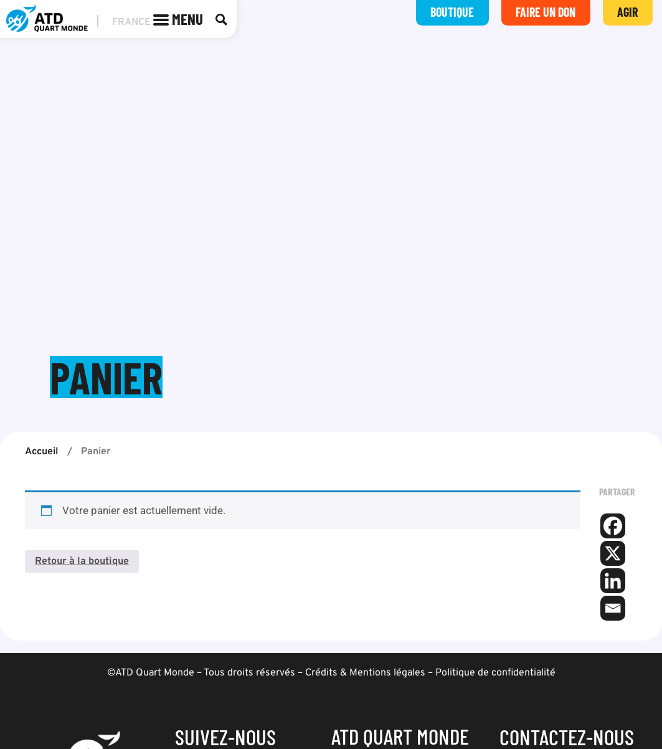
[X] (612, 553)
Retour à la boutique (82, 562)
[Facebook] (612, 525)
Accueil (42, 452)
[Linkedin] (612, 580)
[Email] (612, 608)
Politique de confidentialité (495, 673)
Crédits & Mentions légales (365, 673)
